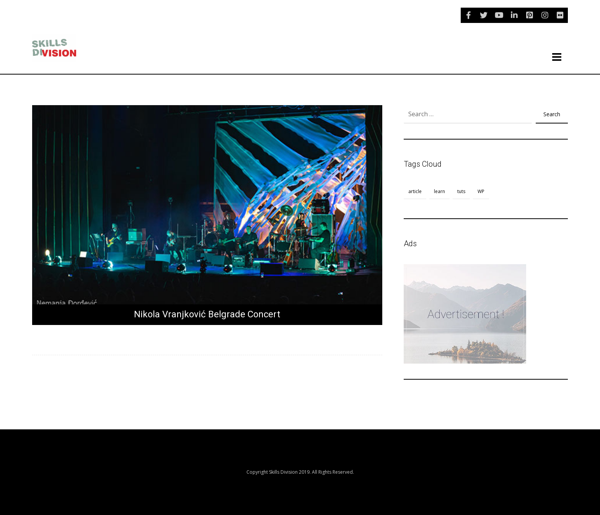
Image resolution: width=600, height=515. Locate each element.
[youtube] (499, 15)
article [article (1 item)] (415, 191)
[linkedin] (514, 15)
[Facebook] (468, 15)
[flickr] (560, 15)
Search (551, 114)
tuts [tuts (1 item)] (461, 191)
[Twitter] (483, 15)
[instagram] (545, 15)
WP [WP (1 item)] (481, 191)
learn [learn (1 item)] (439, 191)
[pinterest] (529, 15)
